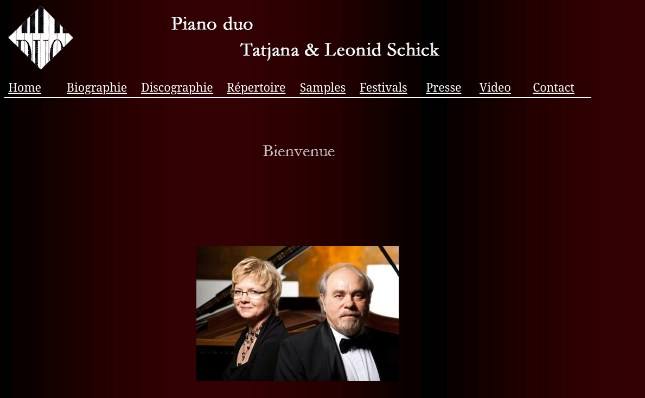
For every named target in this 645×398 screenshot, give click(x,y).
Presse (443, 87)
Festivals (383, 87)
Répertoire (256, 87)
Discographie (177, 87)
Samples (323, 87)
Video (495, 87)
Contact (553, 87)
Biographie (97, 87)
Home (24, 87)
